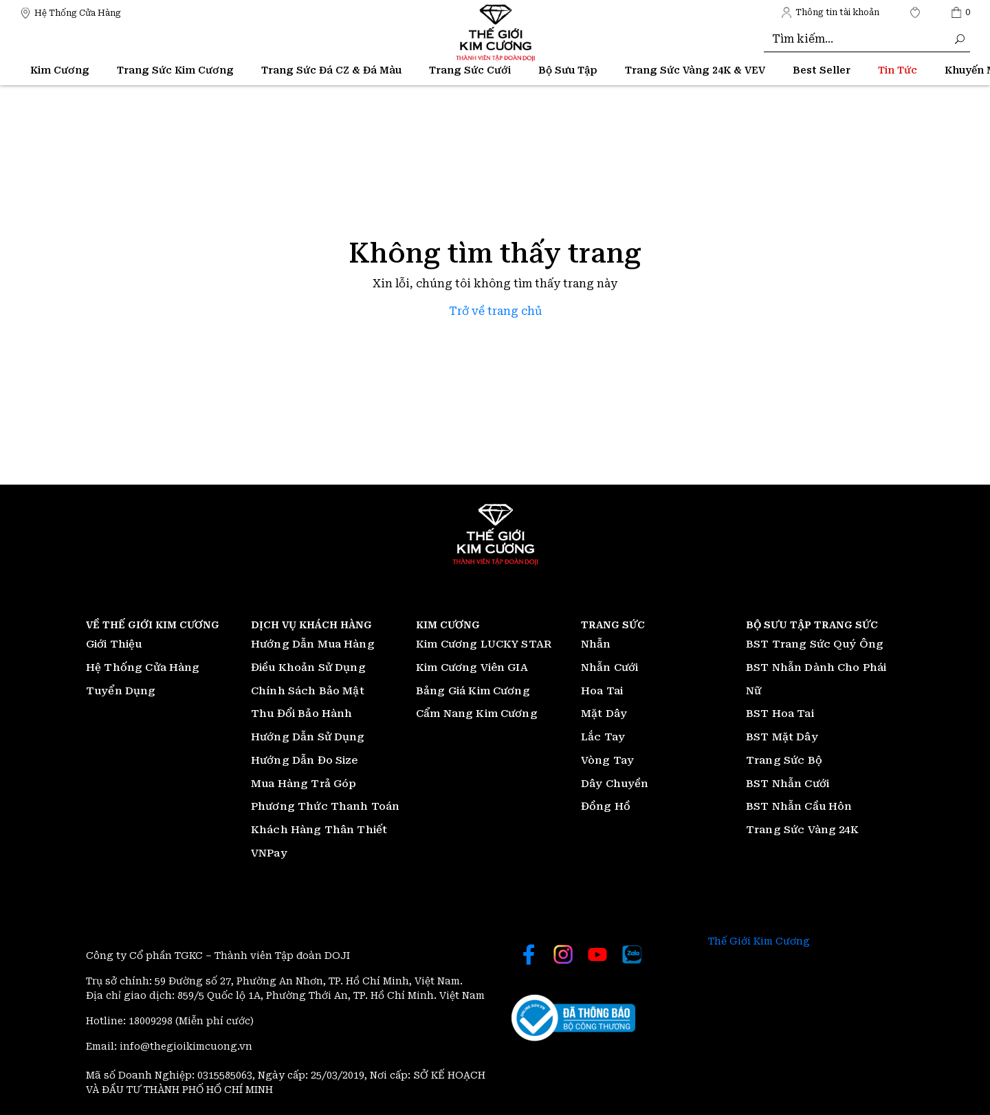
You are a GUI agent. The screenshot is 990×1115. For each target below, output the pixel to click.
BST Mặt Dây (782, 737)
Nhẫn (596, 644)
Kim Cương (59, 70)
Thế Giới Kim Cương (759, 941)
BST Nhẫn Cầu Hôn (799, 806)
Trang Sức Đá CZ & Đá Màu (331, 70)
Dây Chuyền (615, 783)
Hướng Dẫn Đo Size (304, 760)
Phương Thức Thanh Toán (325, 806)
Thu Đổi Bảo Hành (301, 713)
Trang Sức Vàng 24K (802, 830)
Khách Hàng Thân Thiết (319, 830)
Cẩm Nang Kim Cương (477, 713)
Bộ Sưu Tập (567, 70)
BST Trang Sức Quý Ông (814, 644)
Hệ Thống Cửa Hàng (143, 667)
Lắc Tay (603, 737)
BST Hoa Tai (780, 713)
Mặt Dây (604, 713)
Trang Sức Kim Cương (175, 70)
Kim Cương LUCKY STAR (483, 644)
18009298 (152, 1020)
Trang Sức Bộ (784, 760)
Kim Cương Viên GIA (472, 667)
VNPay (269, 853)
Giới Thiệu (114, 644)
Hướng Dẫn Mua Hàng (313, 644)
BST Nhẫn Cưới (787, 783)
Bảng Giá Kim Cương (473, 691)
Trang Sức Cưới (470, 70)
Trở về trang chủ (495, 311)
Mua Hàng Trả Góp (303, 783)
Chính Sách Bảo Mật (307, 691)
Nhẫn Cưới (609, 667)
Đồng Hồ (605, 806)
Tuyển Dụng (121, 691)
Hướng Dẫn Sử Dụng (308, 737)
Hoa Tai (602, 691)
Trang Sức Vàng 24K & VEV (695, 70)
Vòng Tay (607, 760)
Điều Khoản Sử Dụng (308, 667)
